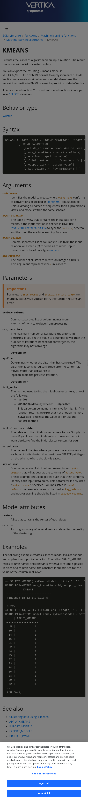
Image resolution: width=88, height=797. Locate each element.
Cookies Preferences (44, 775)
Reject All (44, 785)
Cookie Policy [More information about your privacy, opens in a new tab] (44, 768)
